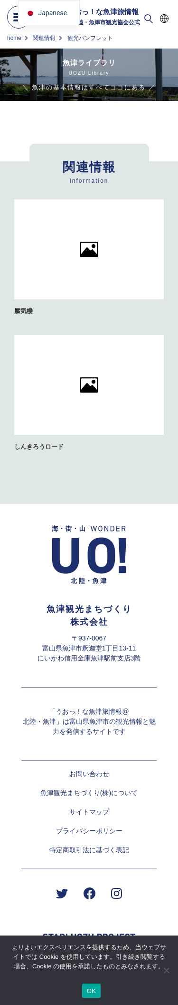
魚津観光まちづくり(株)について (89, 793)
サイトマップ (89, 812)
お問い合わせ (89, 774)
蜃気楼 (23, 311)
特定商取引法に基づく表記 (89, 850)
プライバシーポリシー (89, 831)
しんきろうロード (39, 446)
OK (91, 991)
